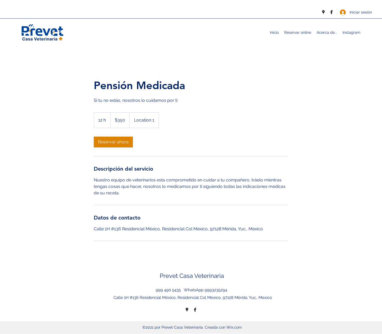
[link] (113, 142)
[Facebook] (331, 12)
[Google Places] (323, 12)
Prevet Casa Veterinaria (192, 275)
